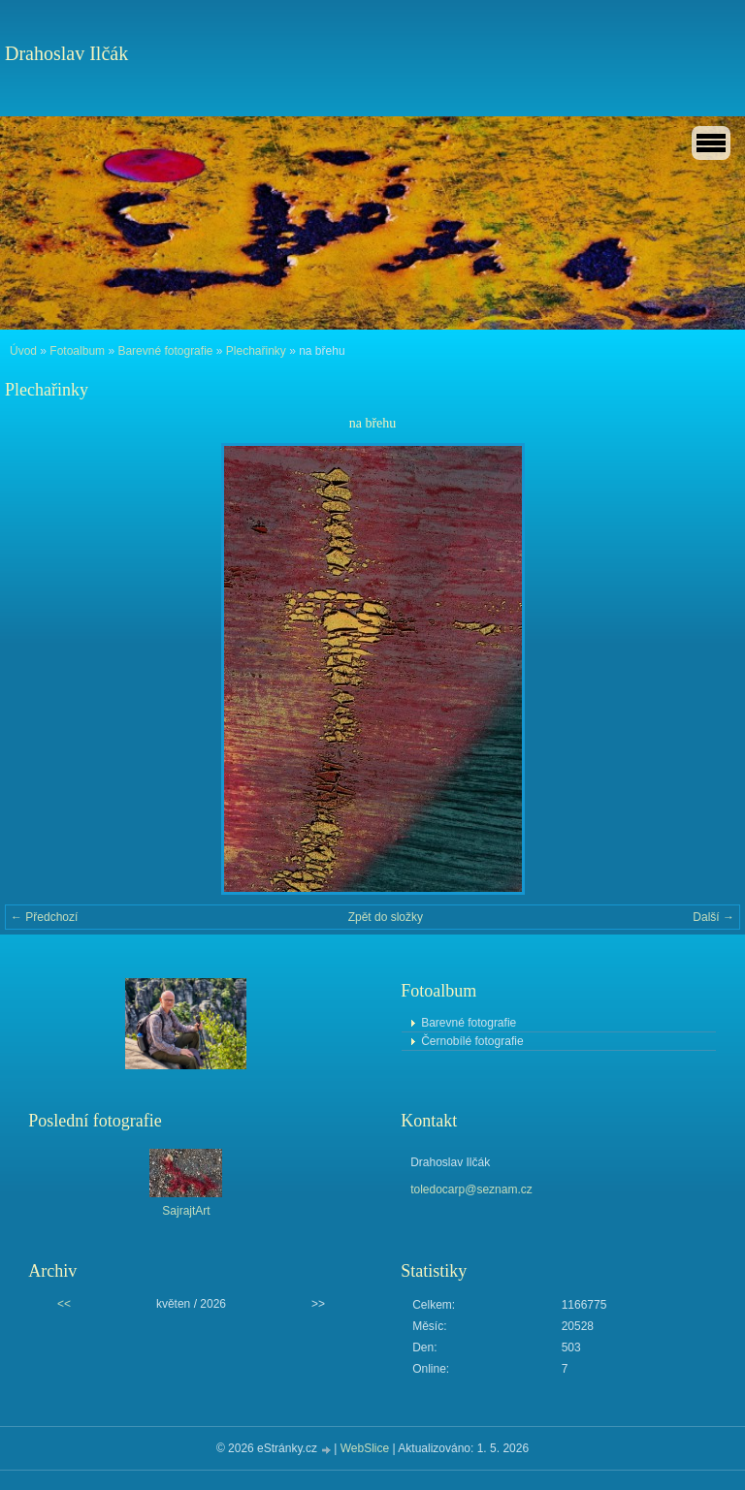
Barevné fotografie (164, 351)
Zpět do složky (385, 917)
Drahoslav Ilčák (66, 53)
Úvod (23, 351)
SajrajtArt (186, 1211)
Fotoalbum (77, 351)
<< (64, 1304)
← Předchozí (44, 917)
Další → (713, 917)
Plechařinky (256, 351)
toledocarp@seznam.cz (471, 1189)
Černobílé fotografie (472, 1041)
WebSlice (364, 1448)
